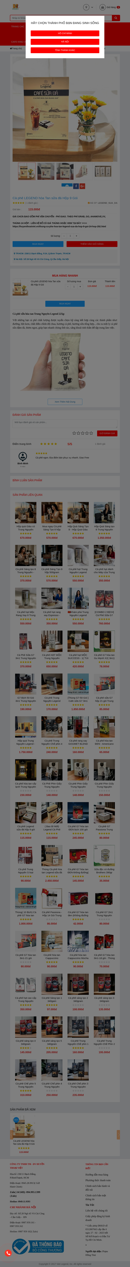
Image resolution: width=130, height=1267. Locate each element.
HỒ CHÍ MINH (65, 33)
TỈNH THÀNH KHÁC (65, 50)
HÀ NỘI (65, 41)
